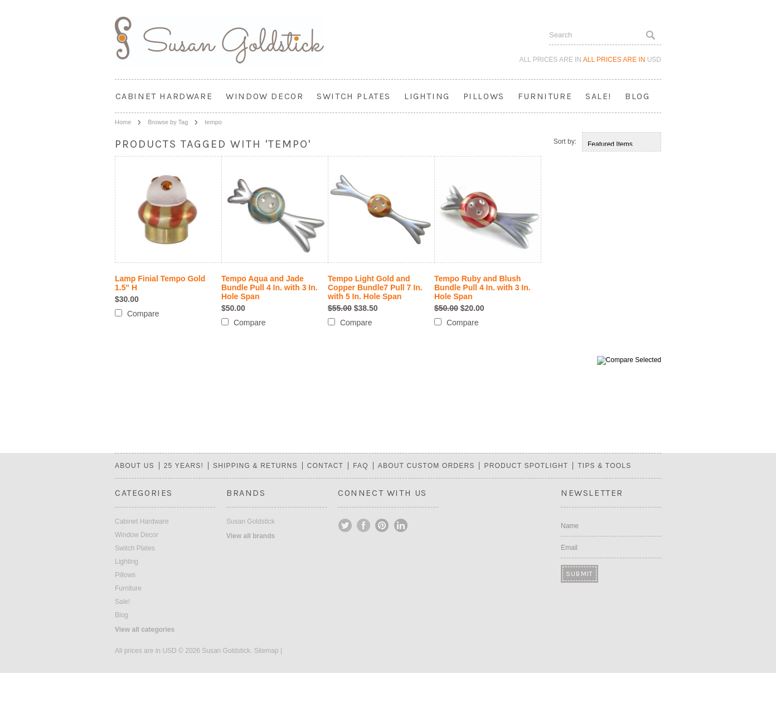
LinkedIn (401, 525)
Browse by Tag (168, 122)
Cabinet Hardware (164, 96)
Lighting (427, 96)
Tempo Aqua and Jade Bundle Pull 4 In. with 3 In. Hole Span (269, 287)
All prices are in (622, 60)
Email (569, 548)
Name (570, 526)
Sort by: (565, 141)
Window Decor (264, 96)
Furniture (545, 96)
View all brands (250, 536)
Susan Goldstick (250, 521)
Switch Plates (354, 96)
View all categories (144, 629)
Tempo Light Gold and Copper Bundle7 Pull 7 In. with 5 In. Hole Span (375, 287)
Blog (637, 96)
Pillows (484, 96)
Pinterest (382, 525)
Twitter (345, 525)
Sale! (598, 96)
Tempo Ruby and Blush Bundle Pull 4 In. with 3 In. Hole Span (482, 287)
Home (123, 122)
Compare (143, 313)
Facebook (364, 525)
